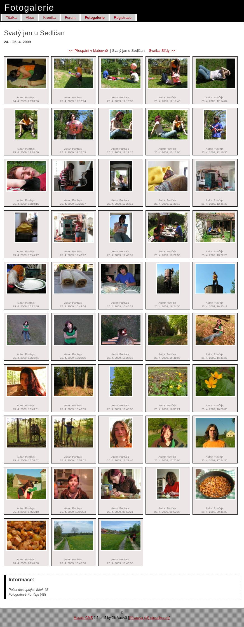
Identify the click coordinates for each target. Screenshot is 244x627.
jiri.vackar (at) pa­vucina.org (149, 618)
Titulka (11, 17)
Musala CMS (83, 618)
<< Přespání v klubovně (88, 50)
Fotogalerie (95, 17)
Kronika (49, 17)
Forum (70, 17)
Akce (30, 17)
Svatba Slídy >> (162, 50)
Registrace (123, 17)
